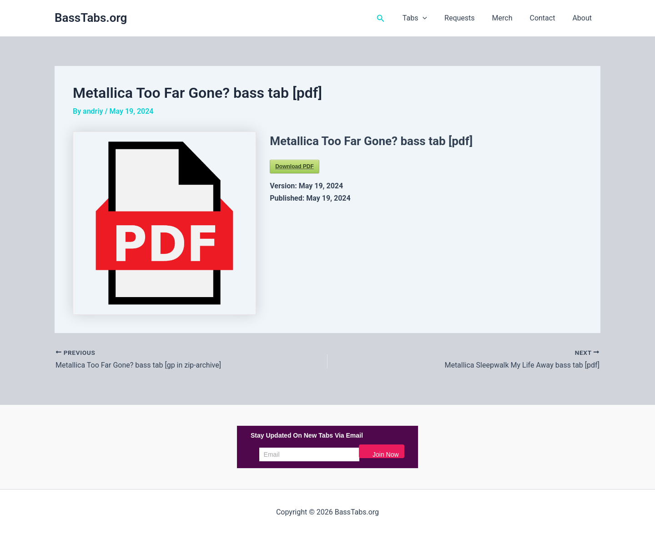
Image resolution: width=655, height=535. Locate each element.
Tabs (427, 18)
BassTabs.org (91, 18)
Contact (546, 18)
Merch (509, 18)
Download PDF (294, 166)
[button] (394, 18)
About (583, 18)
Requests (469, 18)
